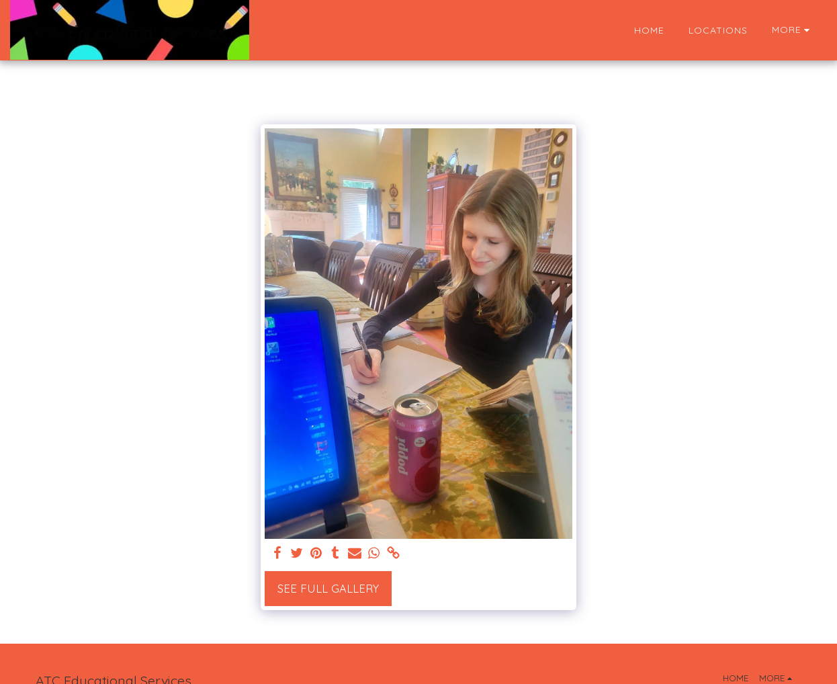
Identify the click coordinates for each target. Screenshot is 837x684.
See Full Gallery (328, 588)
